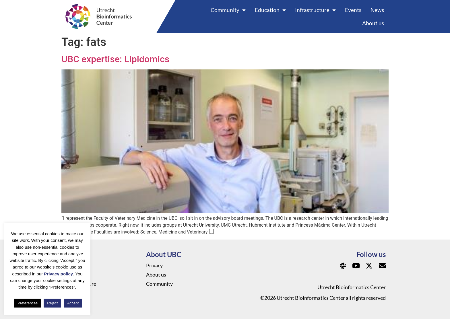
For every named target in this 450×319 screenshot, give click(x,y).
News (377, 10)
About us (373, 23)
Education (270, 9)
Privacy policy (58, 273)
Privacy (154, 265)
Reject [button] (52, 303)
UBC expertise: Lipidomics (115, 59)
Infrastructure (315, 9)
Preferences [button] (28, 303)
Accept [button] (73, 303)
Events (353, 10)
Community (228, 9)
